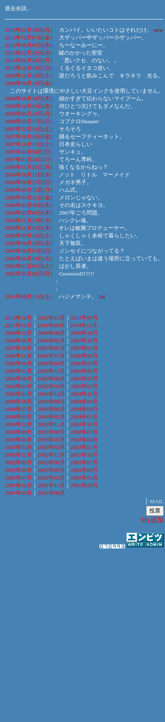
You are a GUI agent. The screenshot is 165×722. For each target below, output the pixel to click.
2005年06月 (51, 378)
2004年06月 (51, 409)
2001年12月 (18, 485)
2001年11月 (51, 485)
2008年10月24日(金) (28, 106)
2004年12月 (51, 394)
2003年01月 (84, 447)
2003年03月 (18, 447)
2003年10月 (84, 424)
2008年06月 (18, 340)
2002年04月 (84, 470)
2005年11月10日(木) (28, 228)
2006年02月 (18, 371)
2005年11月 (51, 371)
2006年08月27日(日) (28, 182)
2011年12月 (18, 325)
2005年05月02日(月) (28, 273)
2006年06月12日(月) (28, 190)
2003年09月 (18, 432)
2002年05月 (51, 470)
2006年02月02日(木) (28, 212)
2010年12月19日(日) (28, 68)
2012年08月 (84, 317)
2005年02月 (84, 386)
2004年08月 (84, 401)
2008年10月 (84, 333)
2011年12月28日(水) (28, 53)
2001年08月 (51, 493)
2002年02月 (51, 477)
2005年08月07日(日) (28, 251)
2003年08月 (51, 432)
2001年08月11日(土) (28, 296)
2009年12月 (18, 333)
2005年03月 (51, 386)
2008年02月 (51, 340)
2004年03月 (18, 416)
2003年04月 (84, 439)
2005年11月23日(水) (28, 220)
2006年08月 (84, 356)
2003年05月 (51, 439)
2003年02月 (51, 447)
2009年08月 (51, 333)
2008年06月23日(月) (28, 113)
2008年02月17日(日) (28, 121)
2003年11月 (51, 424)
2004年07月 (18, 409)
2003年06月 (18, 439)
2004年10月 (18, 401)
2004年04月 (84, 409)
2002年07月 (84, 462)
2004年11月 (84, 394)
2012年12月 (51, 317)
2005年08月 (18, 378)
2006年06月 (18, 363)
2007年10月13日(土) (28, 144)
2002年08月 (51, 462)
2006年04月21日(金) (28, 197)
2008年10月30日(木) (28, 98)
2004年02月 (51, 416)
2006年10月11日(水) (28, 174)
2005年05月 (84, 378)
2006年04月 (51, 363)
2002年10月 (84, 455)
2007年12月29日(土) (28, 129)
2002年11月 (51, 455)
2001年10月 (84, 485)
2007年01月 (84, 348)
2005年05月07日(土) (28, 266)
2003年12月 (18, 424)
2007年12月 (84, 340)
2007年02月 (51, 348)
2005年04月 (18, 386)
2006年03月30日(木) (28, 205)
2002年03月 (18, 477)
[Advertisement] (80, 631)
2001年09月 (18, 493)
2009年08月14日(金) (28, 83)
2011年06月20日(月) (28, 60)
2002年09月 (18, 462)
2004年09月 (51, 401)
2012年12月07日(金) (28, 37)
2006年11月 (18, 356)
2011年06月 (51, 325)
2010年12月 (83, 325)
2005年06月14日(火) (28, 258)
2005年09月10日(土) (28, 235)
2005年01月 (18, 394)
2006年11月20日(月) (28, 167)
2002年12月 (18, 455)
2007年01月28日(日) (28, 159)
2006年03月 (84, 363)
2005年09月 (84, 371)
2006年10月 (51, 356)
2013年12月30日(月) (28, 30)
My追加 (152, 520)
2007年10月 (18, 348)
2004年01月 (84, 416)
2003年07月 (84, 432)
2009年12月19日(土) (28, 75)
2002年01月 (84, 477)
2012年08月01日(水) (28, 45)
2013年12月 (18, 317)
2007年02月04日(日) (28, 152)
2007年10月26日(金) (28, 136)
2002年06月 (18, 470)
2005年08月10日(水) (28, 243)
